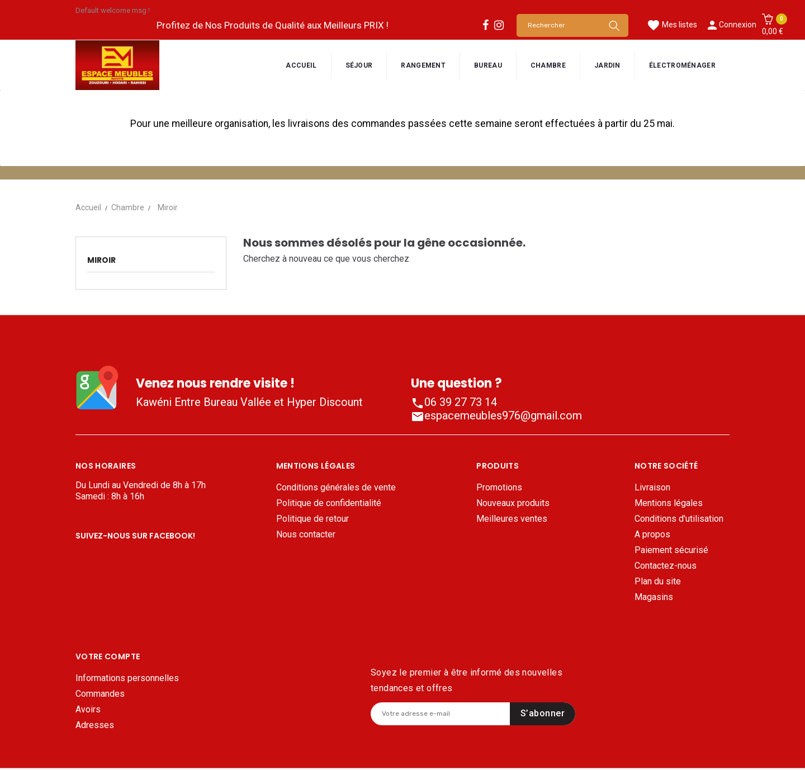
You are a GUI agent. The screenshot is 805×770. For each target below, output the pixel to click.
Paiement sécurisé (671, 550)
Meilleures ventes (511, 518)
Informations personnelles (127, 646)
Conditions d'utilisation (678, 518)
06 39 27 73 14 (454, 402)
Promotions (499, 487)
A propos (652, 534)
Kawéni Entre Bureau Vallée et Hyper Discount (249, 402)
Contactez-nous (665, 565)
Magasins (653, 597)
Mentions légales (668, 503)
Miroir (101, 260)
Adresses (94, 693)
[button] (772, 25)
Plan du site (657, 581)
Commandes (100, 661)
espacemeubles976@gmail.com (496, 415)
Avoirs (88, 677)
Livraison (652, 487)
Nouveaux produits (513, 503)
